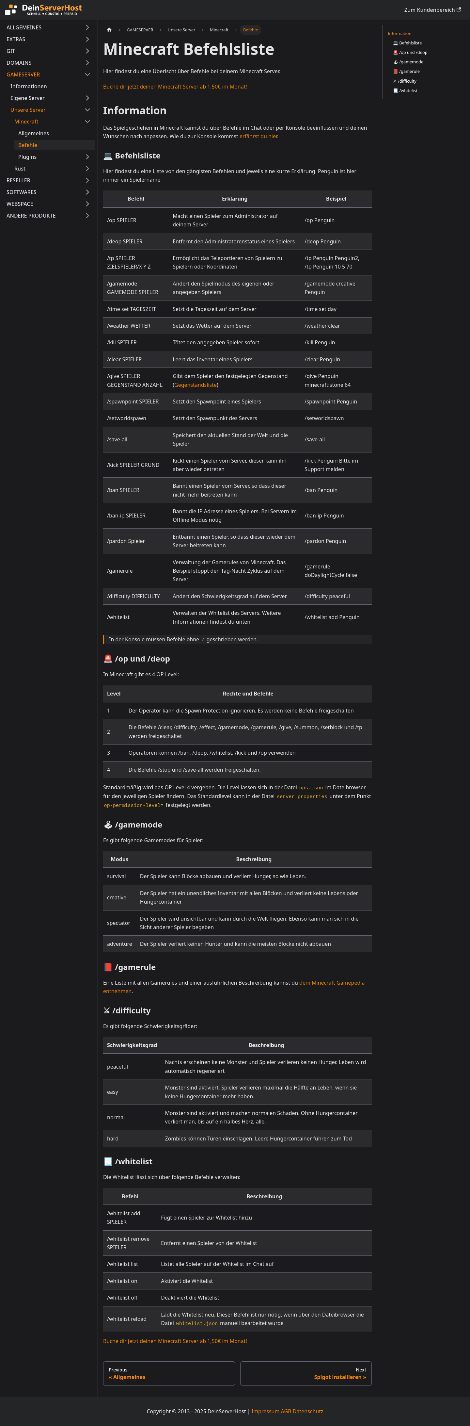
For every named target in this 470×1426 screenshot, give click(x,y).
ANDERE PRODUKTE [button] (31, 215)
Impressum (266, 1411)
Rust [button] (19, 168)
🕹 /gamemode (408, 62)
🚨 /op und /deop (410, 52)
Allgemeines (33, 133)
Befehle (27, 145)
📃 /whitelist (405, 90)
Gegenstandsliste (195, 384)
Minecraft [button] (26, 121)
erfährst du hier (258, 136)
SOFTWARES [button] (22, 192)
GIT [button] (11, 51)
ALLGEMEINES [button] (24, 27)
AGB (286, 1411)
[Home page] (109, 30)
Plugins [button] (27, 156)
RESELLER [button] (18, 180)
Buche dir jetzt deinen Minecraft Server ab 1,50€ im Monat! (175, 86)
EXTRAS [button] (16, 39)
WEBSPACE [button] (20, 203)
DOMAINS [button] (19, 62)
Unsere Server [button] (28, 109)
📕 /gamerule (406, 71)
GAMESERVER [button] (23, 74)
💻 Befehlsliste (407, 43)
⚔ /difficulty (404, 81)
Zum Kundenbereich (432, 9)
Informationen (28, 86)
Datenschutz (308, 1411)
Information (399, 33)
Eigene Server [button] (27, 98)
